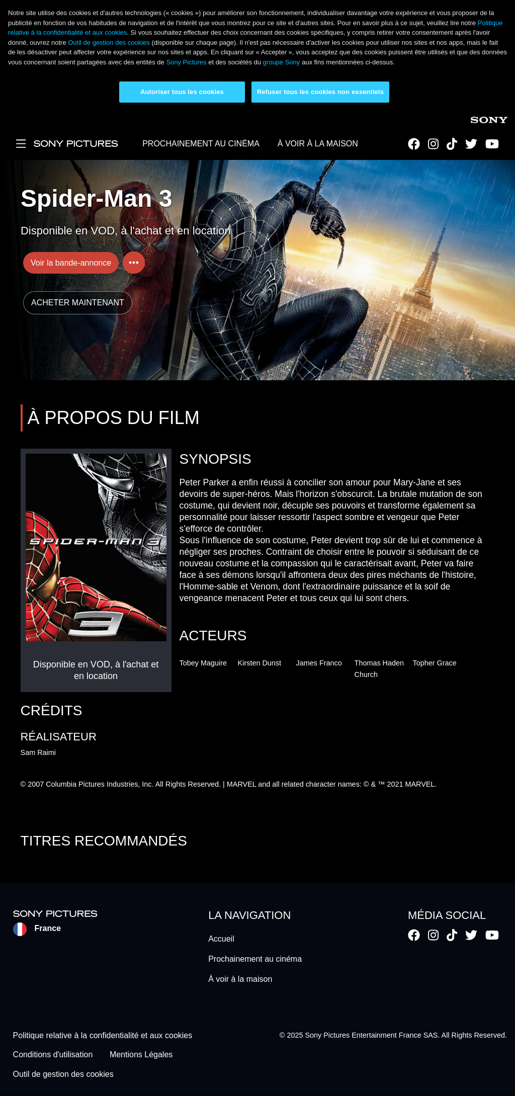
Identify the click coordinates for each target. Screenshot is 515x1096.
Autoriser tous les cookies (182, 92)
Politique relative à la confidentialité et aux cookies (103, 1035)
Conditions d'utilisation (53, 1055)
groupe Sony (281, 62)
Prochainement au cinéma (255, 959)
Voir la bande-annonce (71, 263)
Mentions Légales (141, 1055)
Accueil (221, 939)
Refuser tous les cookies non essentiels (320, 92)
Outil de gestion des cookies (109, 42)
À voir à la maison (240, 979)
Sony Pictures (186, 62)
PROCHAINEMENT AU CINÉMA (201, 143)
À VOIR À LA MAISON (318, 143)
